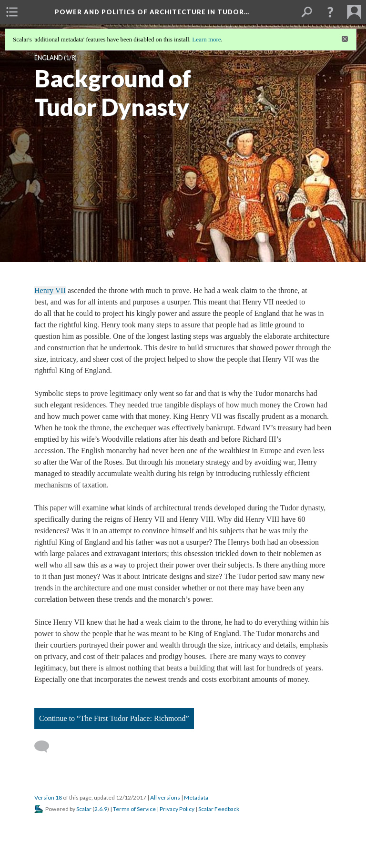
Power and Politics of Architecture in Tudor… (152, 12)
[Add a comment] (46, 746)
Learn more (206, 39)
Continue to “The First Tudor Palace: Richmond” (114, 718)
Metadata (196, 797)
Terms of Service (134, 808)
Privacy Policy (177, 808)
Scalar (84, 808)
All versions (165, 797)
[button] (330, 12)
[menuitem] (12, 12)
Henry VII (50, 290)
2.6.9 (100, 808)
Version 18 (48, 797)
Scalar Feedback (218, 808)
